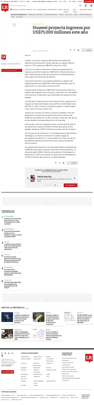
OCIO (34, 9)
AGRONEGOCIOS (52, 9)
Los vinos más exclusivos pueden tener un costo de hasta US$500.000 (12, 272)
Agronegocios (25, 356)
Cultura (6, 242)
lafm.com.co (74, 397)
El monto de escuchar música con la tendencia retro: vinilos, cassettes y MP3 (13, 234)
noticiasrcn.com (64, 397)
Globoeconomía (51, 370)
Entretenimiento (9, 216)
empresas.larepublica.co (36, 395)
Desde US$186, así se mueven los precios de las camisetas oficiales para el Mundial (84, 318)
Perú (13, 17)
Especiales (37, 367)
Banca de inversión (85, 14)
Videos (36, 385)
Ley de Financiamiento (50, 14)
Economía (49, 363)
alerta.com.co (5, 399)
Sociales (23, 385)
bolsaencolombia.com (69, 395)
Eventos (48, 367)
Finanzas (23, 370)
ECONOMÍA (22, 9)
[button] (27, 178)
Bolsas (48, 329)
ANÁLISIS (60, 9)
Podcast (23, 381)
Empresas (24, 367)
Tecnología (7, 280)
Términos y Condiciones (69, 369)
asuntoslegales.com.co (8, 395)
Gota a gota (68, 14)
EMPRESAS (29, 9)
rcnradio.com (54, 397)
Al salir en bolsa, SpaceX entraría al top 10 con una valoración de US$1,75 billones (12, 259)
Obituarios (37, 376)
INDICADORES (83, 9)
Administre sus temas (9, 70)
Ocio (47, 376)
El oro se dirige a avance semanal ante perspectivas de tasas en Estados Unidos (53, 335)
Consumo (24, 363)
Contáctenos (66, 365)
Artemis (61, 14)
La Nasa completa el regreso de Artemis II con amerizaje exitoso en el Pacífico (22, 318)
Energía (48, 313)
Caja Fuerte (37, 359)
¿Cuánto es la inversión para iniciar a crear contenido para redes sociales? (12, 221)
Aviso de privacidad (68, 367)
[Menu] (11, 9)
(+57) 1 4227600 (6, 365)
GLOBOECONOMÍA (42, 9)
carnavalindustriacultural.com (29, 397)
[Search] (80, 5)
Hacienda (17, 313)
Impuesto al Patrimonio (36, 14)
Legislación (17, 329)
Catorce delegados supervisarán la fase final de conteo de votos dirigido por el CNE (22, 335)
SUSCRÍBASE (89, 1)
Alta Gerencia (38, 356)
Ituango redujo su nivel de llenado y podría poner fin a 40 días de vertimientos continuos (52, 319)
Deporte (79, 313)
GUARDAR (87, 50)
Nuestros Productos (68, 362)
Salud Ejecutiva (50, 381)
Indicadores (24, 374)
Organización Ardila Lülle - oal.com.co (85, 396)
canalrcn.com (44, 397)
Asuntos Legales (26, 359)
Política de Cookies (68, 376)
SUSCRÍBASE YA (71, 185)
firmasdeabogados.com (53, 395)
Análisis (48, 356)
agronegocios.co (22, 395)
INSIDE (90, 9)
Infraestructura (38, 374)
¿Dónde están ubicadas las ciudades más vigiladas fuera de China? (12, 285)
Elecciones (19, 17)
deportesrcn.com (17, 399)
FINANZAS (16, 9)
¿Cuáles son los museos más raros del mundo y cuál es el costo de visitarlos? (12, 246)
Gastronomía (8, 267)
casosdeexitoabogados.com (10, 397)
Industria (7, 254)
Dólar (76, 14)
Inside (48, 374)
